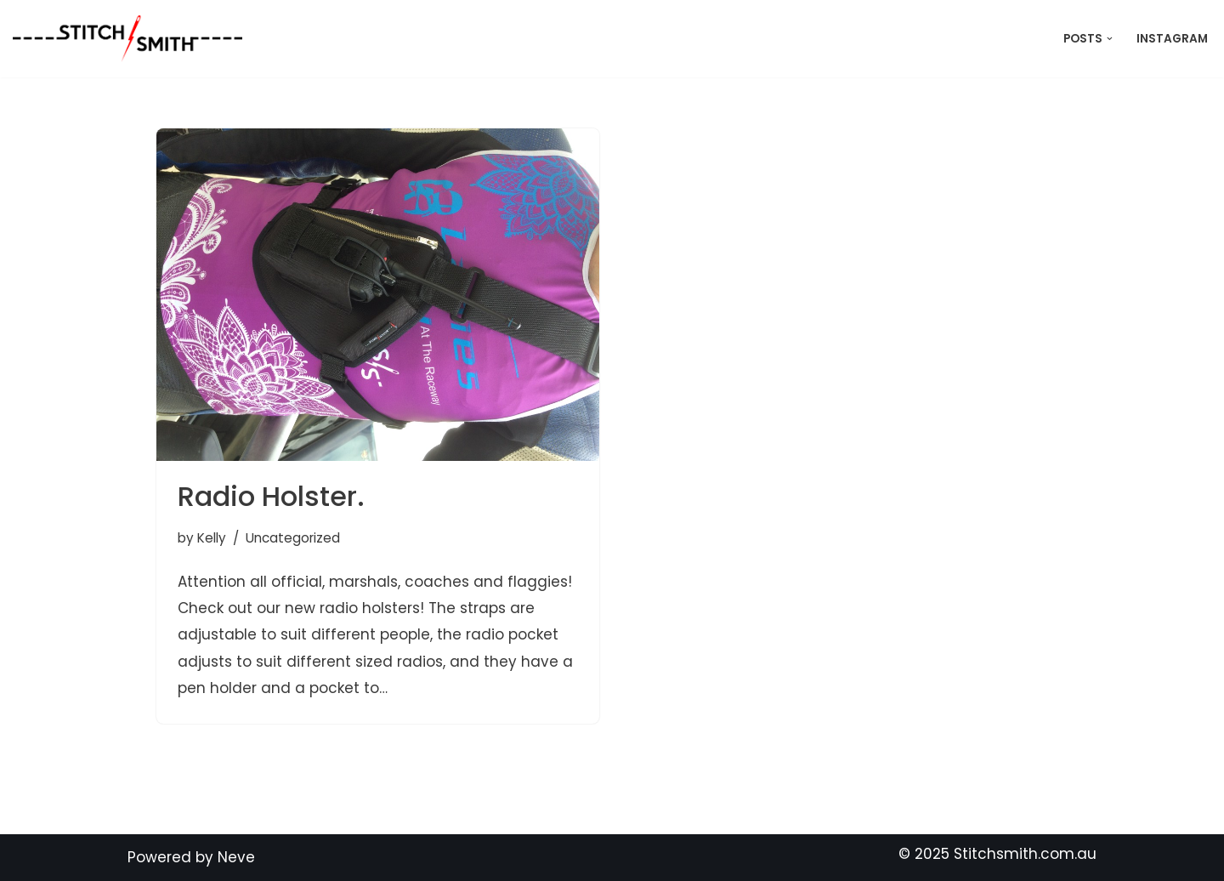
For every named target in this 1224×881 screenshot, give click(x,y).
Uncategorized (293, 538)
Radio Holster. (271, 496)
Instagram (1172, 39)
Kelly (211, 538)
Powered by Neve (191, 857)
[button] (1110, 39)
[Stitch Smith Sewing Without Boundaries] (132, 38)
